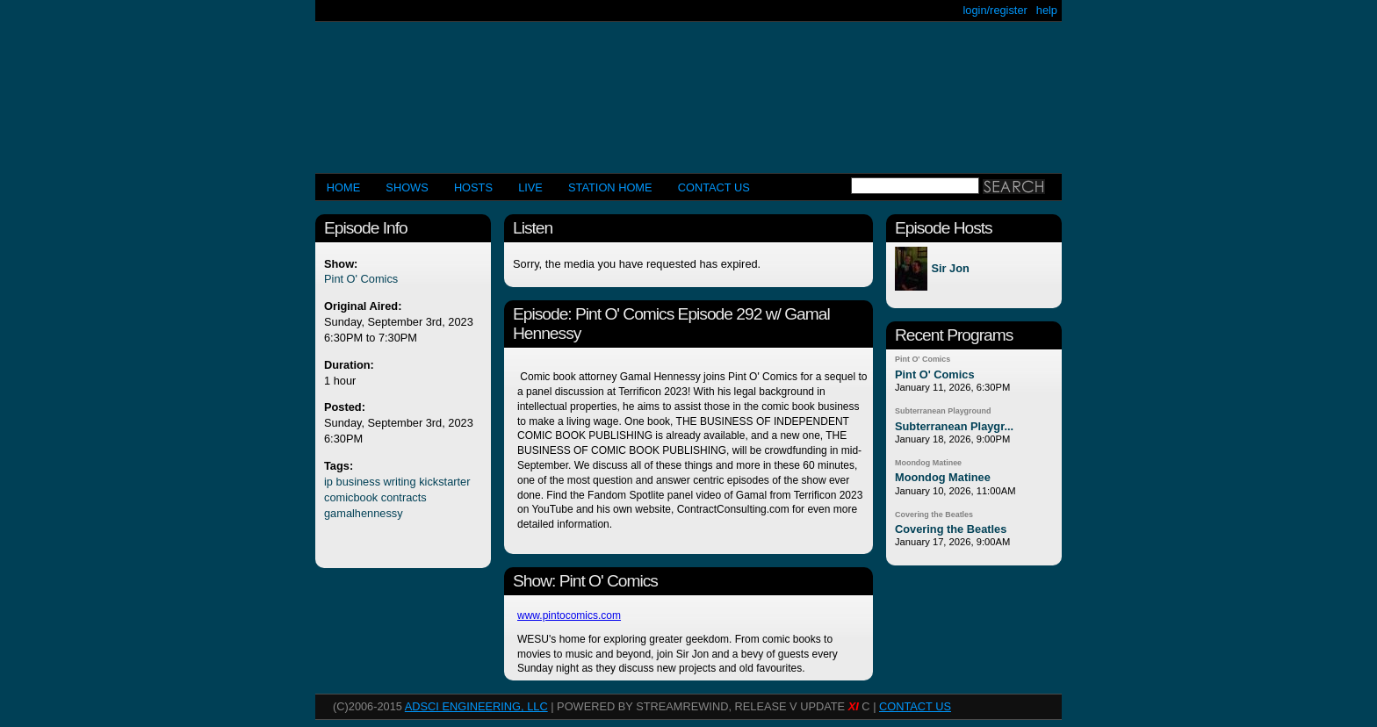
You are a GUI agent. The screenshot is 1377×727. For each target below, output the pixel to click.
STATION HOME (610, 187)
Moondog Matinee (928, 462)
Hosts (473, 187)
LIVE (530, 187)
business (358, 481)
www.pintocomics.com (569, 615)
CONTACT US (714, 187)
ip (328, 481)
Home (343, 187)
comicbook (351, 497)
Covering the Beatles (934, 514)
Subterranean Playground (943, 411)
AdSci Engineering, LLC (476, 706)
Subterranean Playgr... (954, 426)
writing (400, 481)
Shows (407, 187)
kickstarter (444, 481)
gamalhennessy (363, 513)
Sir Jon (950, 269)
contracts (404, 497)
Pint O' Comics (361, 278)
